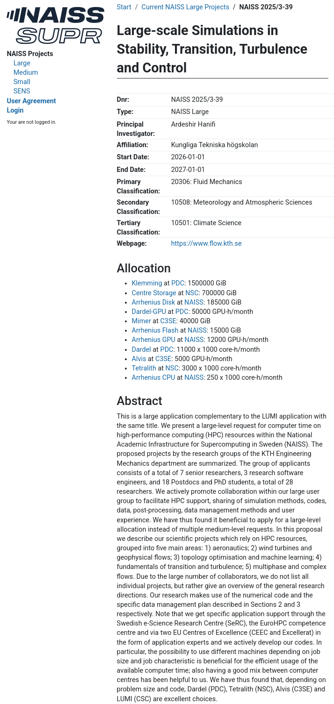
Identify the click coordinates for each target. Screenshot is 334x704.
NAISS (193, 302)
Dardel (141, 350)
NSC (191, 293)
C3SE (168, 321)
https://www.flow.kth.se (206, 244)
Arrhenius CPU (153, 378)
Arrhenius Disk (153, 302)
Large (22, 63)
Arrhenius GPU (153, 340)
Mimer (141, 321)
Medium (26, 73)
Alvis (139, 359)
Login (15, 110)
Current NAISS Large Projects (186, 7)
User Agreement (31, 101)
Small (22, 82)
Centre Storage (154, 293)
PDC (177, 283)
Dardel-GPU (149, 312)
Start (124, 7)
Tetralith (144, 368)
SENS (22, 91)
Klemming (147, 283)
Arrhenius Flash (155, 330)
